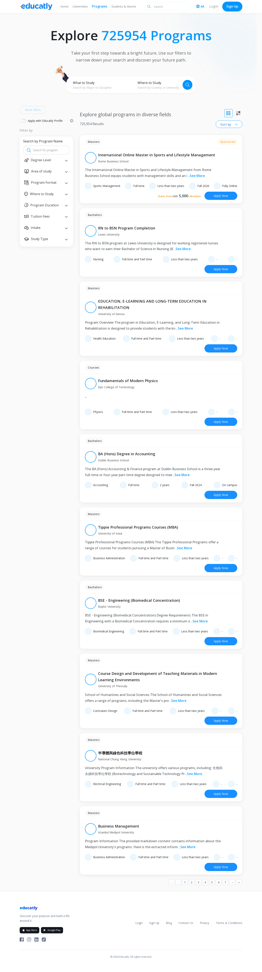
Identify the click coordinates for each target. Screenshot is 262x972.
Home (64, 6)
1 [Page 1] (185, 882)
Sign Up (232, 6)
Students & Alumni (123, 6)
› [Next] (232, 882)
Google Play (52, 930)
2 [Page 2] (191, 882)
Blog (169, 923)
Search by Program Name (43, 141)
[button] (46, 160)
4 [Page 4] (205, 882)
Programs (99, 6)
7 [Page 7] (225, 882)
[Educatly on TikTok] (44, 939)
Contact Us (185, 923)
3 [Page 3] (198, 882)
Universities (80, 6)
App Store (29, 930)
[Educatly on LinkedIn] (36, 939)
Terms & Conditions (229, 923)
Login (213, 6)
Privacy (204, 923)
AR (200, 6)
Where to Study (149, 83)
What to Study (84, 83)
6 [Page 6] (218, 882)
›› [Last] (239, 882)
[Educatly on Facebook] (22, 939)
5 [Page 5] (212, 882)
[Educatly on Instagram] (29, 939)
